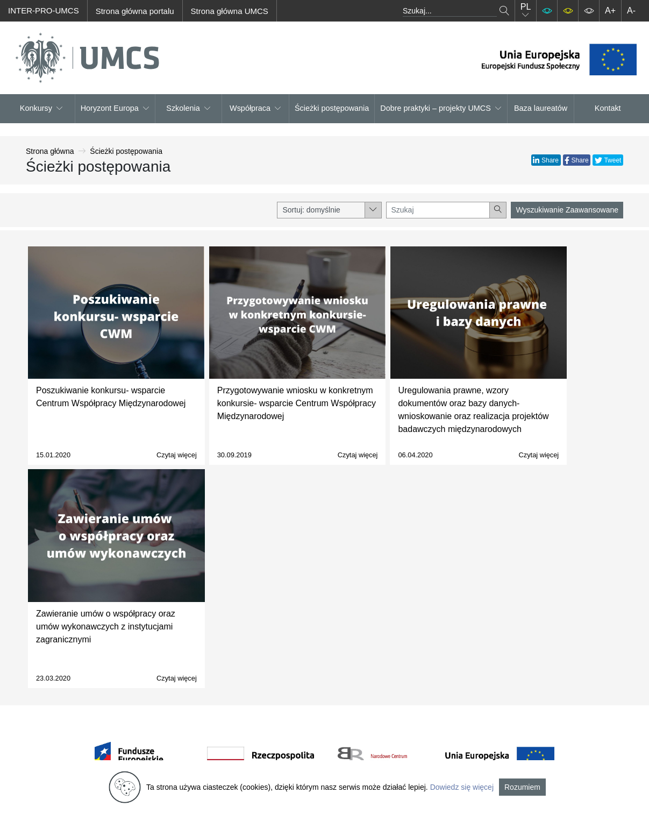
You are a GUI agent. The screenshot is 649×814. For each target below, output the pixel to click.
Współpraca (255, 108)
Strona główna (50, 151)
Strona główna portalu (135, 11)
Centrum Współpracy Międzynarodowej (213, 656)
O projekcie (307, 643)
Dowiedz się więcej (462, 787)
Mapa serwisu (311, 708)
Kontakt (608, 108)
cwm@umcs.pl (208, 747)
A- (631, 10)
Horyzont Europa (115, 108)
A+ (610, 10)
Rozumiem (522, 787)
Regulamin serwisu (321, 656)
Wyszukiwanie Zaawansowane (567, 210)
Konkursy (41, 108)
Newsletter (305, 695)
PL (525, 10)
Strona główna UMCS (229, 11)
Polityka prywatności (324, 669)
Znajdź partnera (421, 682)
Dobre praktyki (418, 721)
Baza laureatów (540, 108)
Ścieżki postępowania (332, 108)
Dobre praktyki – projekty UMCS (441, 108)
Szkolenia (188, 108)
